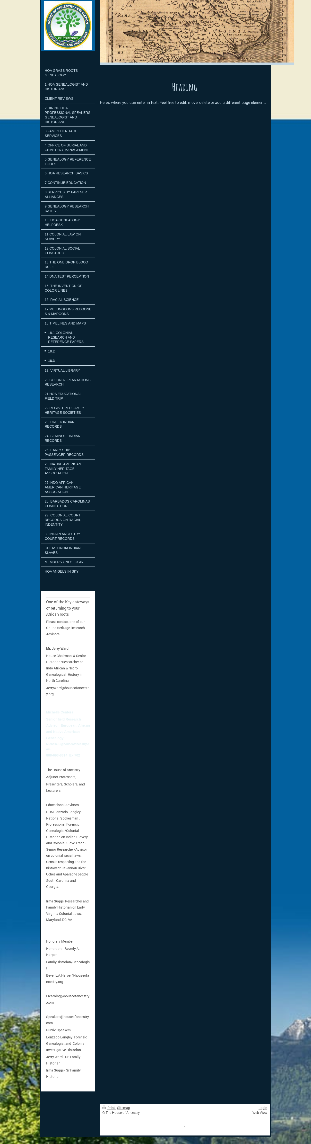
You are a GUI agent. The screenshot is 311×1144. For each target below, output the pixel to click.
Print (109, 1107)
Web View (259, 1112)
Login (263, 1107)
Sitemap (123, 1107)
